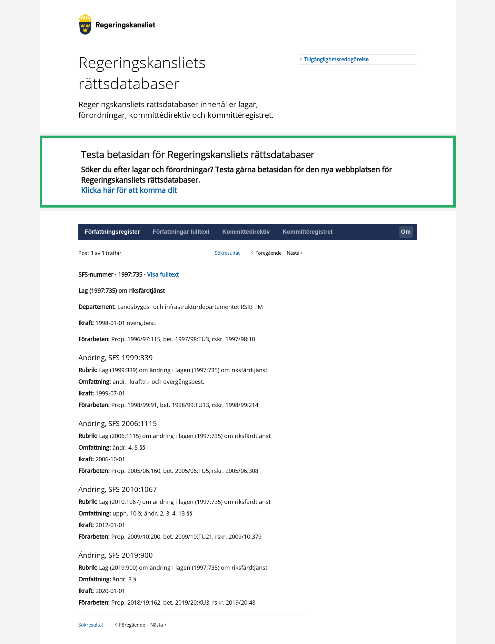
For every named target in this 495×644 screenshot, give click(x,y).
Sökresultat (227, 253)
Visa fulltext (163, 274)
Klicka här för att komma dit (129, 190)
